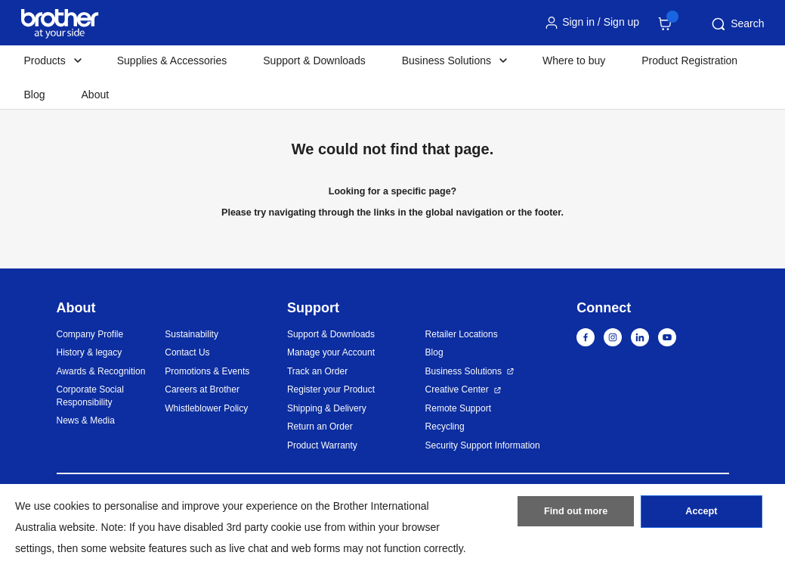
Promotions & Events (207, 371)
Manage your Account (331, 352)
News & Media (86, 420)
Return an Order (320, 426)
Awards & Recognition (101, 371)
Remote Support (458, 408)
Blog (34, 94)
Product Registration (689, 60)
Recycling (445, 426)
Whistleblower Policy (206, 408)
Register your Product (331, 389)
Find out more (575, 515)
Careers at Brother (202, 389)
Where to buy (573, 60)
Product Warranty (322, 445)
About (96, 94)
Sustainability (191, 334)
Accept (701, 515)
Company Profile (90, 334)
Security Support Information (482, 445)
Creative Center (457, 389)
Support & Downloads (314, 60)
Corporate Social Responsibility (90, 396)
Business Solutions (463, 371)
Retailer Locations (461, 334)
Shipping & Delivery (326, 408)
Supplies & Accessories (172, 60)
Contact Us (187, 352)
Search (736, 24)
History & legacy (89, 352)
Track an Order (317, 371)
